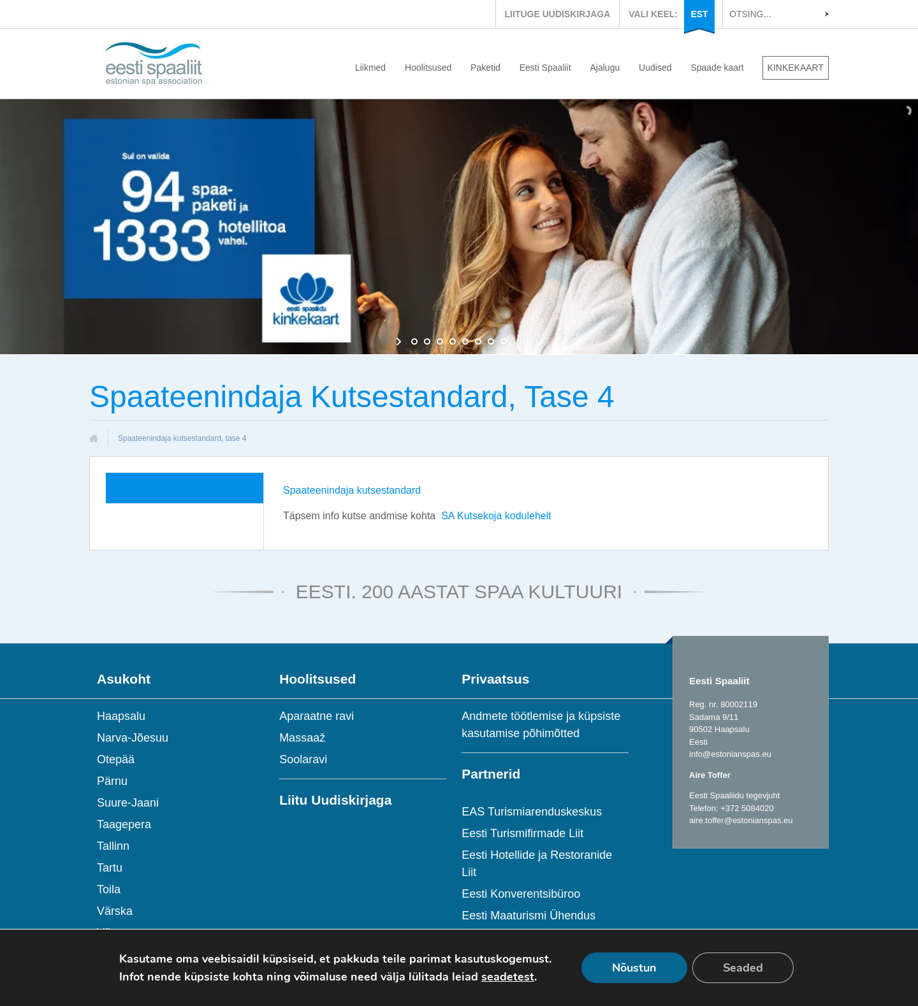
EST (699, 14)
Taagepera (124, 824)
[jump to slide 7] (490, 341)
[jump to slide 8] (503, 341)
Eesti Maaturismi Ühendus (528, 915)
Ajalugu (605, 67)
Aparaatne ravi (316, 716)
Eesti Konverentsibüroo (521, 893)
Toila (108, 889)
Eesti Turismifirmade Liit (522, 833)
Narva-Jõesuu (132, 737)
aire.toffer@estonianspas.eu (741, 820)
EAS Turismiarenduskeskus (532, 811)
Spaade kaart (716, 67)
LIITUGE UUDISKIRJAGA (558, 14)
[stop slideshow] (518, 341)
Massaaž (302, 737)
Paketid (485, 67)
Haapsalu (121, 716)
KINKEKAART (796, 67)
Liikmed (370, 67)
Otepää (116, 759)
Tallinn (113, 846)
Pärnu (112, 781)
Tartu (109, 867)
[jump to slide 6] (478, 341)
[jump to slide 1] (414, 341)
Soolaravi (303, 759)
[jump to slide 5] (465, 341)
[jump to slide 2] (427, 341)
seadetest (507, 976)
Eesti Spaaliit (545, 67)
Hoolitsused (428, 67)
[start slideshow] (400, 341)
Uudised (655, 67)
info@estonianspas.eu (730, 754)
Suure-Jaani (128, 802)
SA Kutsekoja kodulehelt (496, 515)
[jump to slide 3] (439, 341)
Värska (115, 911)
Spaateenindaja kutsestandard (352, 490)
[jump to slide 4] (452, 341)
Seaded (743, 967)
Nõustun (634, 967)
